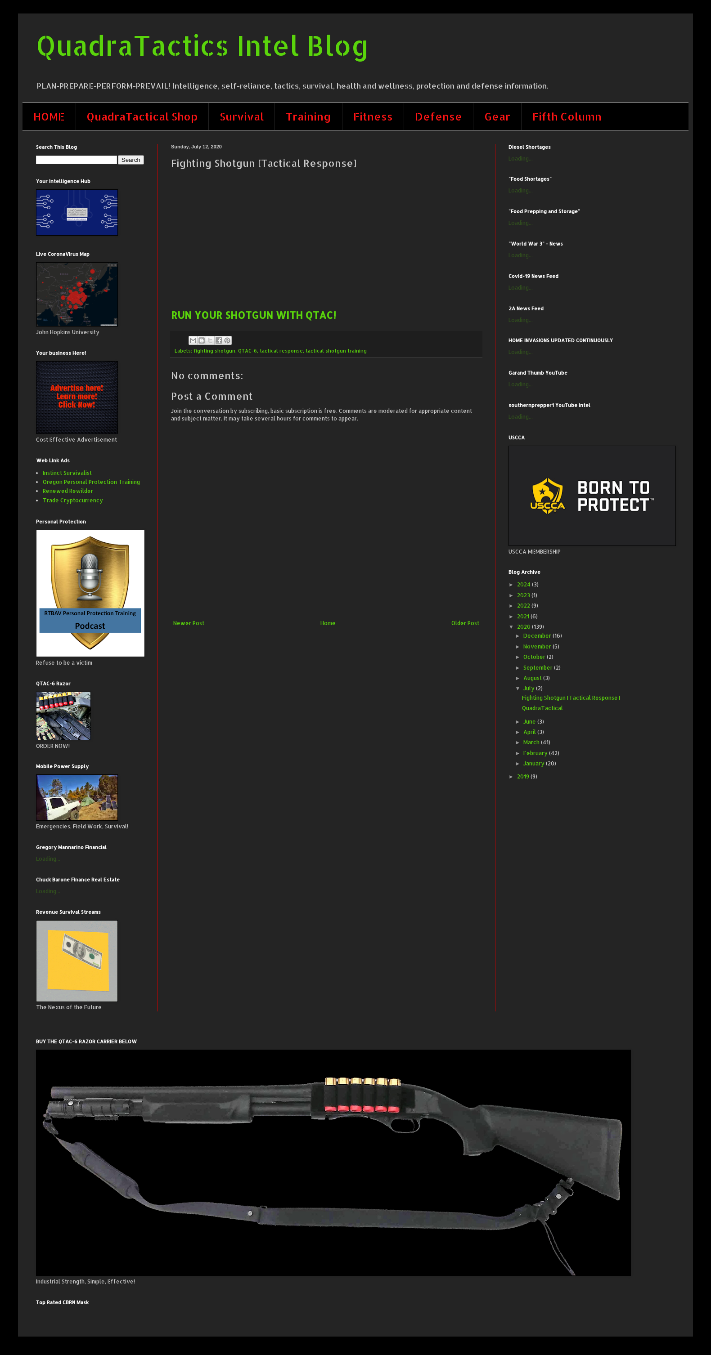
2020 (524, 626)
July (529, 688)
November (538, 646)
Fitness (373, 116)
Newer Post (188, 623)
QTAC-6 (247, 351)
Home (328, 623)
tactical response (281, 351)
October (535, 656)
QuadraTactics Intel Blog (202, 45)
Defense (438, 116)
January (534, 763)
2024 (524, 584)
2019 (524, 776)
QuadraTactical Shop (142, 116)
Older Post (465, 623)
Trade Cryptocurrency (73, 500)
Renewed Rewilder (68, 490)
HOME (49, 116)
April (530, 732)
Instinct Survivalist (67, 473)
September (538, 667)
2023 (524, 595)
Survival (242, 116)
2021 (524, 616)
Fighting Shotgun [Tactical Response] (571, 697)
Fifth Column (567, 116)
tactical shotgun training (336, 351)
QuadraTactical (542, 708)
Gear (497, 116)
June (530, 721)
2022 (524, 605)
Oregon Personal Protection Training (91, 481)
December (538, 635)
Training (308, 116)
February (536, 753)
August (533, 678)
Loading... (48, 858)
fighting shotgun (214, 351)
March (532, 742)
